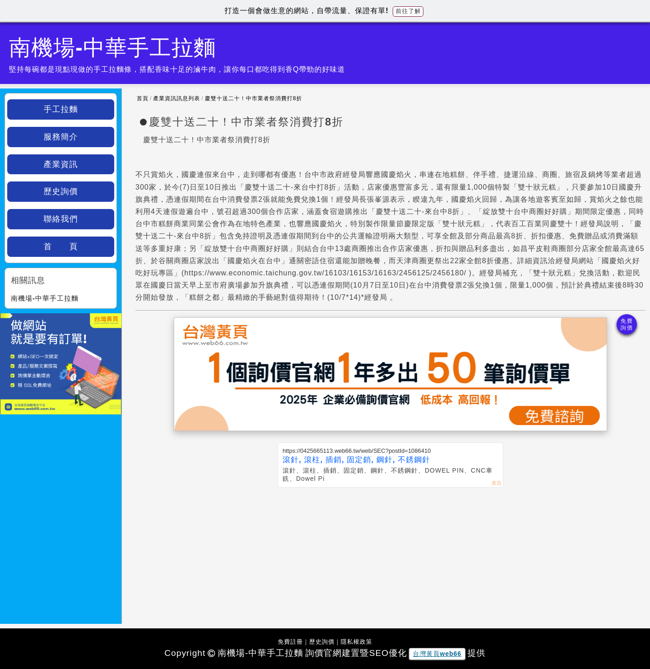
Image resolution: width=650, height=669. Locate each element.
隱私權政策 (356, 641)
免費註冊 (290, 641)
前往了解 (408, 11)
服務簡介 (61, 136)
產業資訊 (61, 164)
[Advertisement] (390, 555)
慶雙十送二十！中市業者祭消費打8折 (253, 98)
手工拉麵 (61, 109)
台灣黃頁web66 (437, 653)
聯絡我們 (61, 218)
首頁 (143, 98)
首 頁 (61, 246)
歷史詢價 (61, 191)
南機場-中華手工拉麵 (45, 298)
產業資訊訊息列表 (176, 98)
